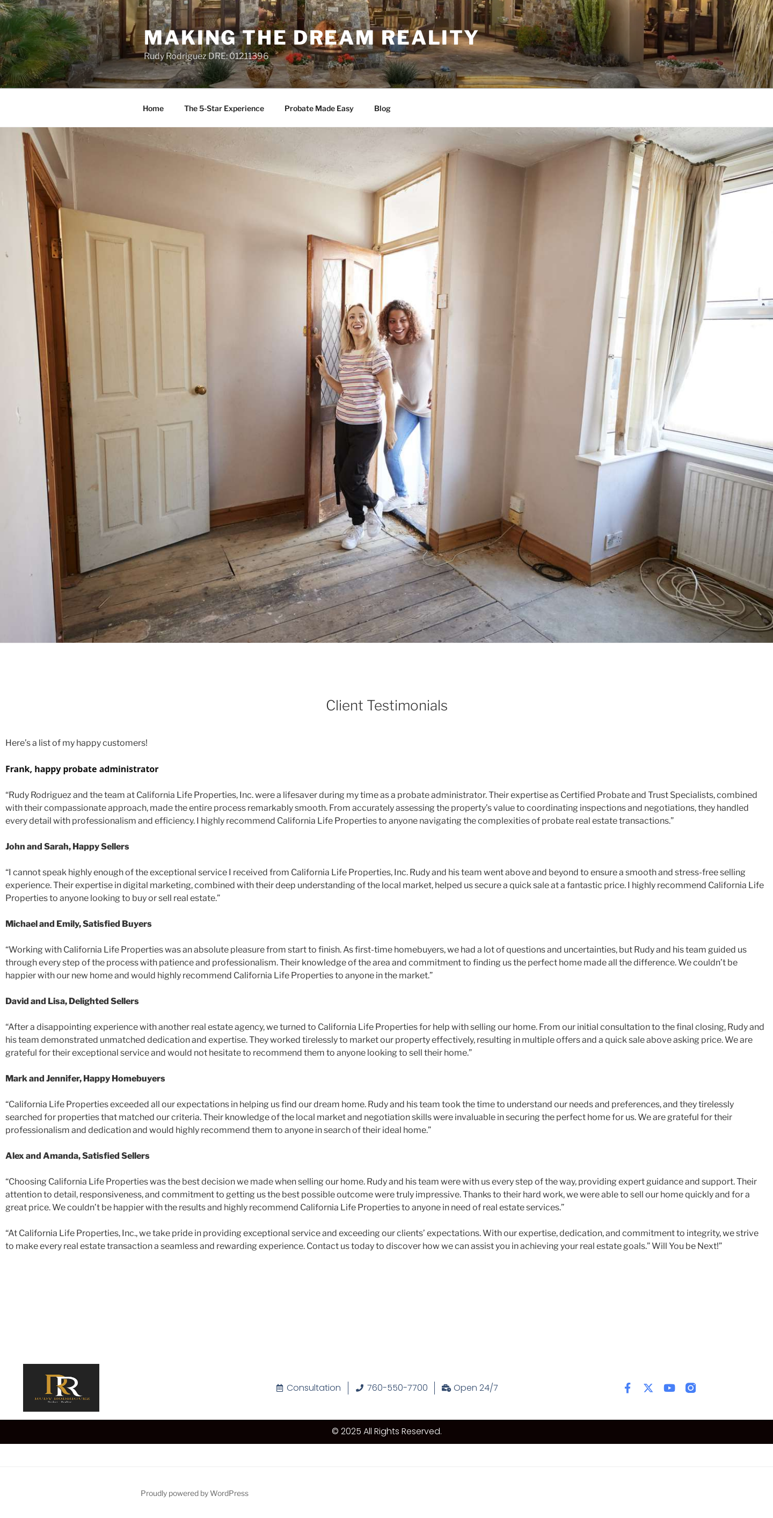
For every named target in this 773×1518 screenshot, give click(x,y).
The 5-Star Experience (224, 108)
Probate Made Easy (319, 108)
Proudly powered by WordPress (195, 1493)
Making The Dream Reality (312, 37)
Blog (382, 108)
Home (153, 108)
